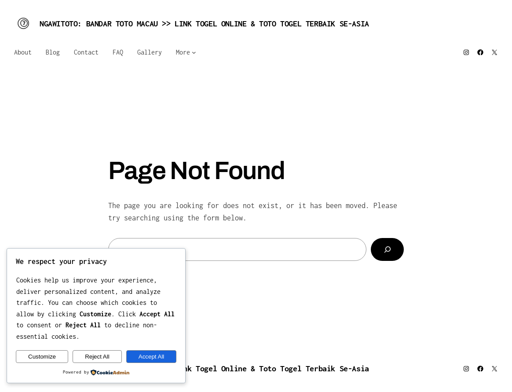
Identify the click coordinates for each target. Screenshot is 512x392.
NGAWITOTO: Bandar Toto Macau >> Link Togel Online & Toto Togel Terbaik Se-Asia (204, 23)
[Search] (387, 249)
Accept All (152, 356)
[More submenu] (194, 52)
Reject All (97, 356)
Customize (42, 356)
